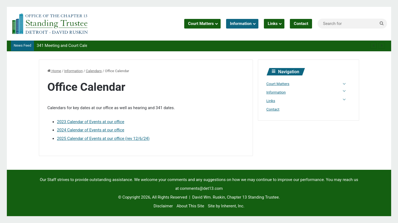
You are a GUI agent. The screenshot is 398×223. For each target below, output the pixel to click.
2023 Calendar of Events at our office (90, 121)
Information (241, 23)
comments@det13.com (201, 188)
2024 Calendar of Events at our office (90, 130)
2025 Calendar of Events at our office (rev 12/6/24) (103, 138)
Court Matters (201, 23)
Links (273, 23)
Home (54, 71)
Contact (301, 23)
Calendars (94, 71)
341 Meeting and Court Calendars (67, 45)
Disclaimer (163, 206)
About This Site (190, 206)
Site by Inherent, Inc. (226, 206)
